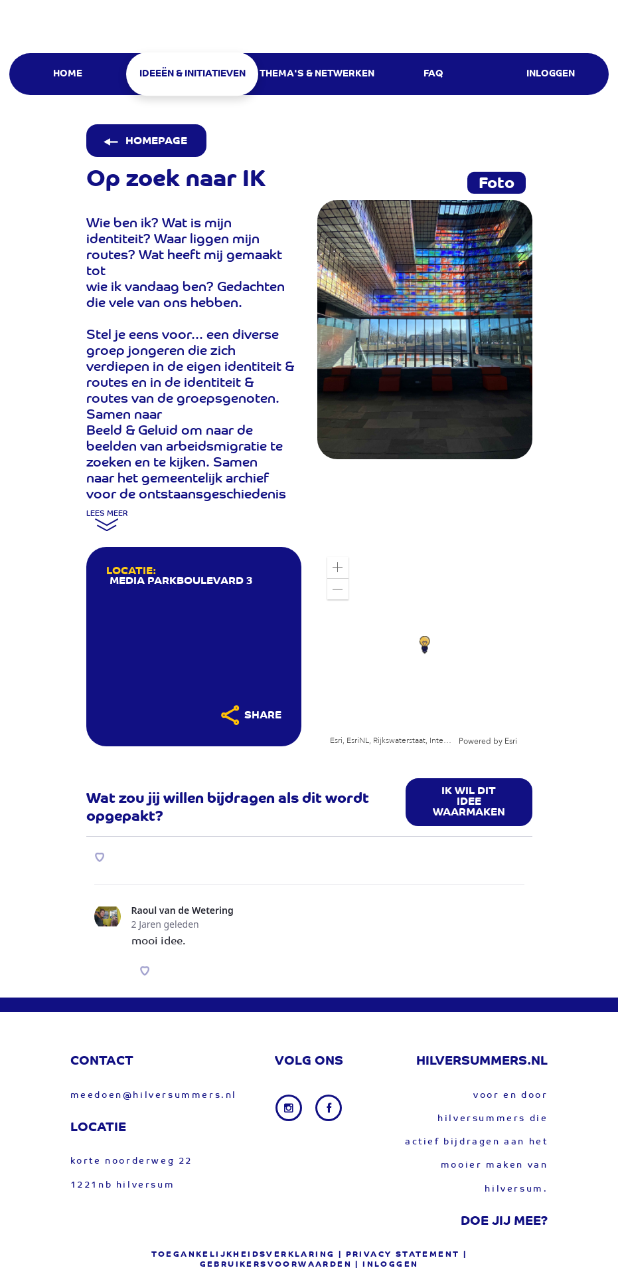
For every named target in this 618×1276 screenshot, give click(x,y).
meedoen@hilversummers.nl (153, 1095)
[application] (424, 646)
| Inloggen (386, 1265)
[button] (337, 567)
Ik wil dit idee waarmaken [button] (469, 802)
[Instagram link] (290, 1108)
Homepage (144, 141)
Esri (510, 741)
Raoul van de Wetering (182, 910)
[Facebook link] (328, 1108)
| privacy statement (399, 1255)
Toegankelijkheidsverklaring (243, 1255)
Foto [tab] (496, 184)
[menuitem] (67, 74)
